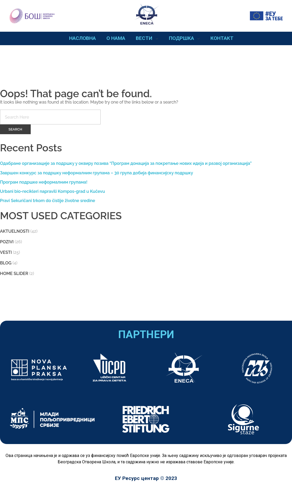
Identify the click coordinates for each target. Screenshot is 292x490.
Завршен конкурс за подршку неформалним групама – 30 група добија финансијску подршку (96, 172)
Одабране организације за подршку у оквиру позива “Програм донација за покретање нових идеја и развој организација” (126, 163)
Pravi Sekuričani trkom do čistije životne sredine (47, 200)
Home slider (14, 273)
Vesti (6, 252)
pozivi (7, 241)
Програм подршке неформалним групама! (43, 182)
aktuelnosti (14, 231)
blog (5, 262)
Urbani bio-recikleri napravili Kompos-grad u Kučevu (52, 191)
